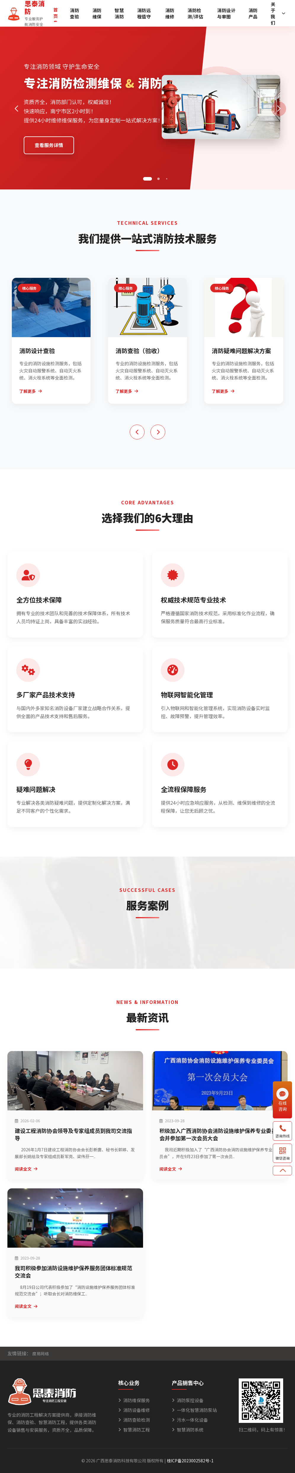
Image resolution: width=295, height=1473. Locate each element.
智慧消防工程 (134, 1429)
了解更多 (30, 391)
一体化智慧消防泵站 (194, 1410)
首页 (55, 13)
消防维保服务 (134, 1400)
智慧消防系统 (187, 1429)
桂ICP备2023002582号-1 (190, 1461)
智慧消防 (119, 13)
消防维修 (169, 13)
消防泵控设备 (187, 1400)
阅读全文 (26, 1169)
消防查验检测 (134, 1420)
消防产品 (253, 13)
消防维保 (97, 13)
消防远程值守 (144, 13)
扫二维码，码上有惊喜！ (263, 1429)
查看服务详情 (49, 145)
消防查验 (74, 13)
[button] (147, 179)
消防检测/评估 (195, 13)
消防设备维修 (134, 1410)
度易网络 (40, 1353)
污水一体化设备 (190, 1420)
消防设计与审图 (226, 13)
